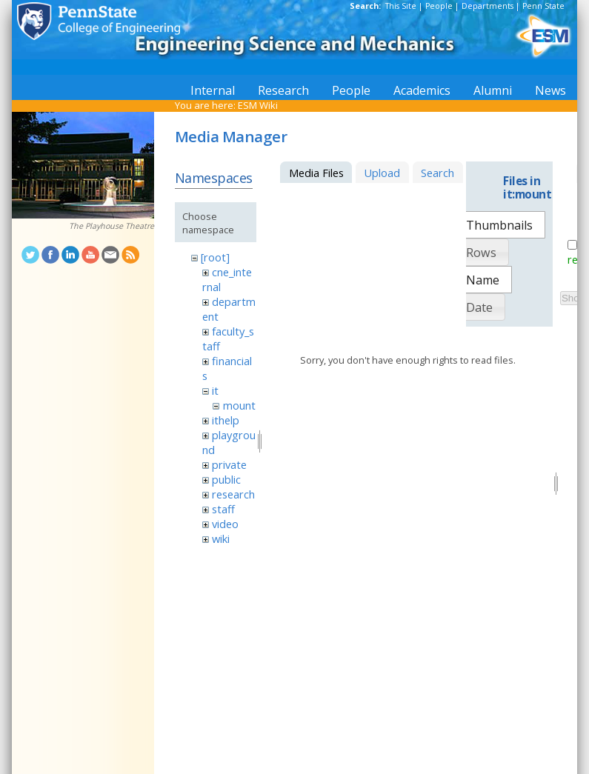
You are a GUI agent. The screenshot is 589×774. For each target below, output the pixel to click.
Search (437, 172)
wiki (221, 538)
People (439, 6)
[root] (215, 257)
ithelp (225, 420)
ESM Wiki (258, 105)
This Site (400, 6)
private (229, 464)
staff (223, 508)
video (225, 523)
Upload (382, 172)
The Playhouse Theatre (111, 226)
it (215, 390)
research (233, 494)
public (226, 479)
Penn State (543, 6)
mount (239, 405)
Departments (487, 6)
